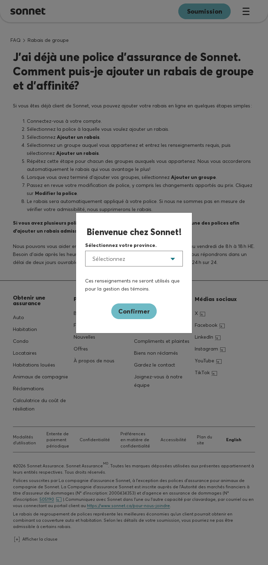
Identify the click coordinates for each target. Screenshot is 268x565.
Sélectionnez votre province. (121, 245)
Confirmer (134, 311)
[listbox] (134, 258)
